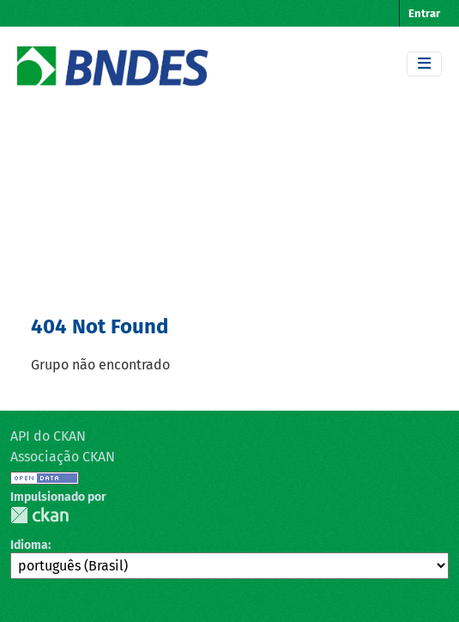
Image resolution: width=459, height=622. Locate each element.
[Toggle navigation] (424, 64)
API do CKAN (48, 436)
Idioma (29, 545)
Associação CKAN (62, 456)
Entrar (424, 13)
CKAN (39, 515)
